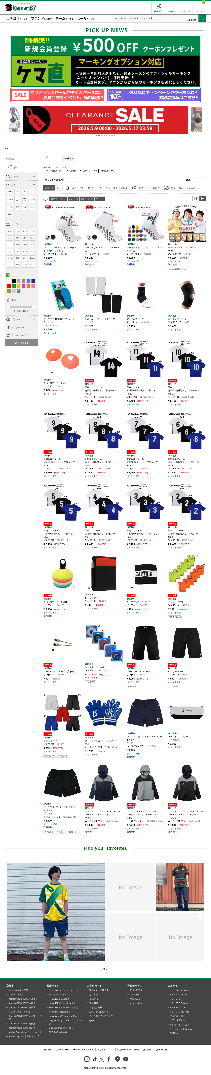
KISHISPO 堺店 (16, 994)
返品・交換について (99, 1012)
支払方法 (93, 999)
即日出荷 (155, 188)
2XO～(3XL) (25, 199)
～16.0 (10, 231)
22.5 (17, 245)
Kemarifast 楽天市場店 (60, 1012)
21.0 (25, 238)
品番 (83, 199)
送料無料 (143, 188)
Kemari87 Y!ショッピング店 (62, 1003)
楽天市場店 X (176, 1016)
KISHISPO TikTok (178, 994)
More (105, 969)
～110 (32, 199)
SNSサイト (174, 985)
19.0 (32, 231)
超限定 (124, 188)
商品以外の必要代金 (99, 990)
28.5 (17, 265)
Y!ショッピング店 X (179, 1024)
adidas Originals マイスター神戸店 (25, 1032)
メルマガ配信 (136, 1003)
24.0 (10, 251)
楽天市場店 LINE (178, 1020)
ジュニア (190, 188)
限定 (115, 188)
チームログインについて (101, 1016)
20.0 (10, 238)
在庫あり (49, 188)
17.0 (17, 231)
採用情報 (147, 1049)
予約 (82, 188)
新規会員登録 (136, 990)
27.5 (32, 258)
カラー (63, 199)
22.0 (10, 245)
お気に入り (135, 999)
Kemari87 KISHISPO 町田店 (22, 1023)
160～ (10, 214)
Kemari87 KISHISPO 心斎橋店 (23, 999)
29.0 (25, 265)
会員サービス (134, 985)
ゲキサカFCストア (58, 994)
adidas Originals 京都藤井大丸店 (24, 1036)
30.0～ (32, 265)
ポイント (99, 199)
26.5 (17, 258)
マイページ (135, 994)
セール (91, 188)
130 (17, 207)
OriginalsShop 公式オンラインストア (65, 1022)
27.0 (25, 258)
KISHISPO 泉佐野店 (18, 990)
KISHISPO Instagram (180, 990)
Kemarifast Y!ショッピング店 (63, 1016)
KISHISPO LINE (177, 1007)
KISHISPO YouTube (179, 1012)
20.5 (17, 238)
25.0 (25, 251)
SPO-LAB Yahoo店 (58, 1032)
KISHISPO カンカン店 (19, 1012)
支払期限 (93, 1003)
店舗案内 (11, 985)
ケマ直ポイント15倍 (88, 171)
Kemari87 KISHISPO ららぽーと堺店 (25, 1018)
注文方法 (93, 994)
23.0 (25, 245)
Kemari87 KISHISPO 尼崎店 (22, 1007)
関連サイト (53, 985)
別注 (108, 188)
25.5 (32, 251)
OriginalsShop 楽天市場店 (61, 1028)
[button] (96, 135)
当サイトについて (105, 1049)
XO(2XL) (17, 199)
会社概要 (48, 1049)
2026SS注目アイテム (53, 171)
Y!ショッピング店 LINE (181, 1029)
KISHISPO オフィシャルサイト (64, 990)
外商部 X (174, 1033)
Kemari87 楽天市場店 (59, 999)
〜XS (10, 191)
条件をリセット (21, 343)
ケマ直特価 (71, 171)
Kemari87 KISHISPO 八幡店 (22, 1003)
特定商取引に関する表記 (128, 1049)
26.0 (10, 258)
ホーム (7, 149)
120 (10, 207)
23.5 (32, 245)
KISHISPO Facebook (180, 1003)
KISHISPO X (176, 999)
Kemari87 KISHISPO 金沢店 (22, 1028)
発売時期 (54, 199)
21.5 (32, 238)
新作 (74, 188)
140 (24, 207)
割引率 (90, 199)
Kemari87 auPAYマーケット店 (63, 1007)
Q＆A (92, 1020)
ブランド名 (73, 199)
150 (32, 207)
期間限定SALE (107, 171)
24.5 (17, 251)
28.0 (10, 265)
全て (59, 188)
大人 (181, 188)
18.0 (25, 231)
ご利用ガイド (94, 985)
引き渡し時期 (95, 1007)
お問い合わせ (161, 1049)
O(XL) (10, 199)
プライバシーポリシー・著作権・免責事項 (74, 1049)
